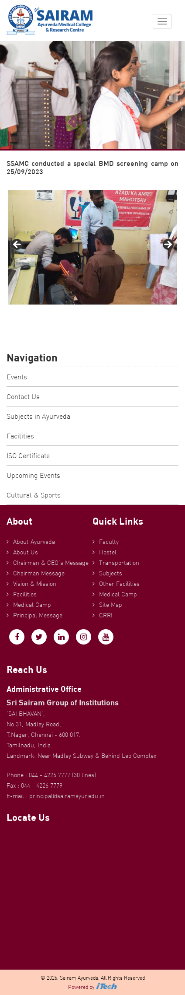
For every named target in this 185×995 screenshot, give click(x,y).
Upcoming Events (33, 475)
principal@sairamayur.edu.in (67, 796)
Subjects (110, 573)
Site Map (110, 605)
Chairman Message (39, 573)
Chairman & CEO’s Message (51, 563)
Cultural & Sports (34, 494)
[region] (92, 247)
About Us (25, 552)
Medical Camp (32, 605)
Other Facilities (119, 584)
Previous (17, 245)
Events (17, 376)
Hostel (107, 552)
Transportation (119, 563)
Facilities (20, 435)
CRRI (106, 615)
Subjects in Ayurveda (38, 416)
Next (167, 245)
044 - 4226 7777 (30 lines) (62, 775)
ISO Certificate (28, 455)
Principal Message (37, 615)
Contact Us (23, 396)
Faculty (109, 542)
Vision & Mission (34, 584)
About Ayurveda (34, 542)
